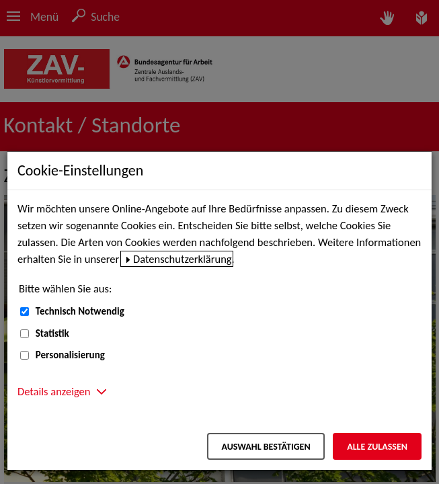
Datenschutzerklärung (182, 259)
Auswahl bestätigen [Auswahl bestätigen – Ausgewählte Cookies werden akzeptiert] (265, 446)
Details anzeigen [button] (53, 391)
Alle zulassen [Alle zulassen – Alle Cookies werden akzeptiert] (377, 446)
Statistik (52, 333)
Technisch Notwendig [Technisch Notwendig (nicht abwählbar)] (80, 311)
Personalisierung (70, 355)
